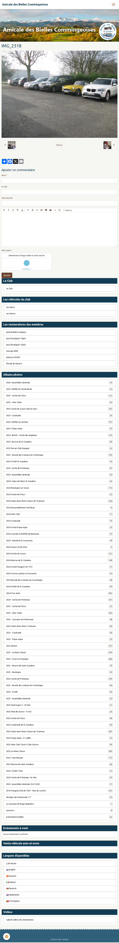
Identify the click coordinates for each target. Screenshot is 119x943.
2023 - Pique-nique (59, 639)
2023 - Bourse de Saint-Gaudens (59, 665)
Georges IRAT (12, 351)
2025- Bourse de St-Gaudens (59, 441)
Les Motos (10, 314)
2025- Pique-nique (59, 428)
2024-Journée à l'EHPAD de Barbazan (59, 534)
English (10, 870)
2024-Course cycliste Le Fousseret (59, 573)
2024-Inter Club (59, 514)
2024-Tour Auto (59, 593)
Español (11, 876)
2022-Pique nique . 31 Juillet (59, 738)
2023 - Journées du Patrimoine (59, 619)
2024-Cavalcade (59, 520)
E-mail (4, 187)
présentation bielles (59, 817)
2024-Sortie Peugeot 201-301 (59, 566)
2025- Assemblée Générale (59, 474)
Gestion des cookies (59, 939)
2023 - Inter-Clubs (59, 613)
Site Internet (7, 198)
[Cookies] (6, 936)
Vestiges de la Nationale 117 (59, 797)
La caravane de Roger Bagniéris (59, 804)
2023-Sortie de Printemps (59, 678)
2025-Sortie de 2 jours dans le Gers (59, 408)
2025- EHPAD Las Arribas (59, 422)
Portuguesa (13, 901)
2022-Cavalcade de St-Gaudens (59, 724)
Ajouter (7, 275)
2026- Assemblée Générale (59, 382)
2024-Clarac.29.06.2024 (59, 547)
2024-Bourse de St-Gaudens (59, 560)
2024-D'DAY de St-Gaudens (59, 586)
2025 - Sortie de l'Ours (59, 395)
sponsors (59, 810)
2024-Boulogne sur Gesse (59, 488)
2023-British (59, 646)
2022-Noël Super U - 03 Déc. (59, 705)
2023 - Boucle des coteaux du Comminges (59, 685)
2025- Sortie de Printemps (59, 468)
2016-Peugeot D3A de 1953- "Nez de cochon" (59, 790)
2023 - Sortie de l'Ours (59, 606)
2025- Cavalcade (59, 415)
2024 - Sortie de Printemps (59, 599)
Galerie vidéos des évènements (20, 920)
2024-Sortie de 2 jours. (59, 553)
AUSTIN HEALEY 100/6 (16, 345)
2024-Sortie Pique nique (59, 527)
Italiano (11, 882)
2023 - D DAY (59, 692)
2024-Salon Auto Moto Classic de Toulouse (59, 501)
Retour (59, 145)
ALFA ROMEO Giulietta (16, 332)
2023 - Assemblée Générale (59, 698)
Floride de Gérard (14, 364)
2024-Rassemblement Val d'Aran (59, 507)
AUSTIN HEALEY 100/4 (16, 339)
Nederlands (12, 895)
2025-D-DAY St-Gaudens (59, 461)
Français (11, 863)
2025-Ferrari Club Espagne (59, 448)
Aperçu (67, 210)
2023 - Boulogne (59, 672)
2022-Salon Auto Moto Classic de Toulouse (59, 731)
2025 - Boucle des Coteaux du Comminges (59, 455)
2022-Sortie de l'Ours (59, 718)
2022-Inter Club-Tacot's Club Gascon (59, 744)
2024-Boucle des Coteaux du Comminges (59, 580)
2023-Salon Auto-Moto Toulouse (59, 626)
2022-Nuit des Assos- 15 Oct (59, 711)
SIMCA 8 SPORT (13, 357)
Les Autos (10, 307)
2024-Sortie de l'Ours (59, 494)
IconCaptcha (26, 269)
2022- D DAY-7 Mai (59, 771)
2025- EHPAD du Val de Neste (59, 389)
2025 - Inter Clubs (59, 402)
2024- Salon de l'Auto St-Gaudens (59, 481)
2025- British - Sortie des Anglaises (59, 435)
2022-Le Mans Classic (59, 751)
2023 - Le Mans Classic (59, 652)
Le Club (9, 289)
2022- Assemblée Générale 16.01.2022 (59, 784)
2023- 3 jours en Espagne (59, 659)
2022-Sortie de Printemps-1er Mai (59, 777)
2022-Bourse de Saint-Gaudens (59, 764)
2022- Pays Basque (59, 757)
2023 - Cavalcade (59, 632)
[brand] (25, 4)
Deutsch (11, 888)
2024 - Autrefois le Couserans (59, 540)
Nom (4, 175)
